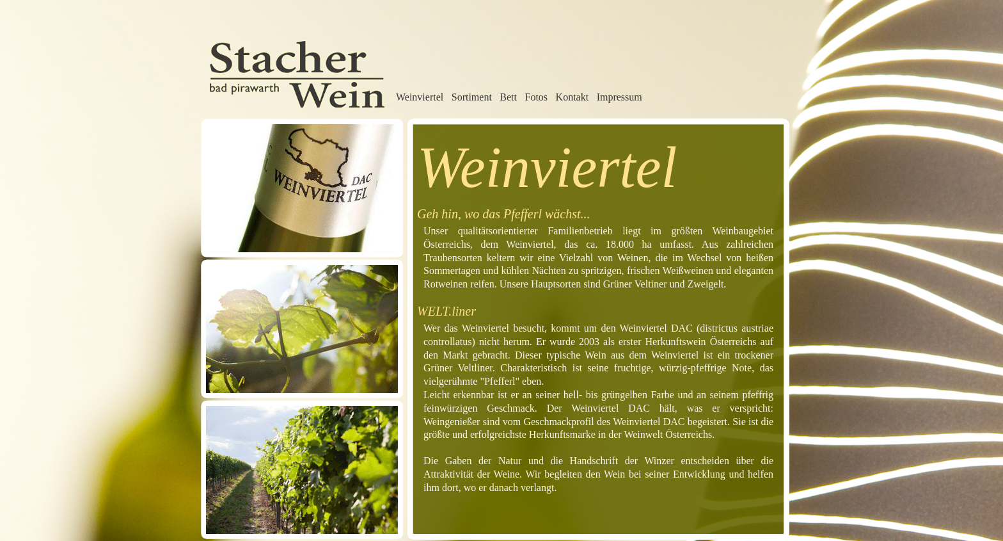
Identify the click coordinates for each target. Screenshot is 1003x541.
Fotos (536, 97)
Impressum (619, 97)
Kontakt (572, 97)
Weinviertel (419, 97)
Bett (508, 97)
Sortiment (472, 97)
